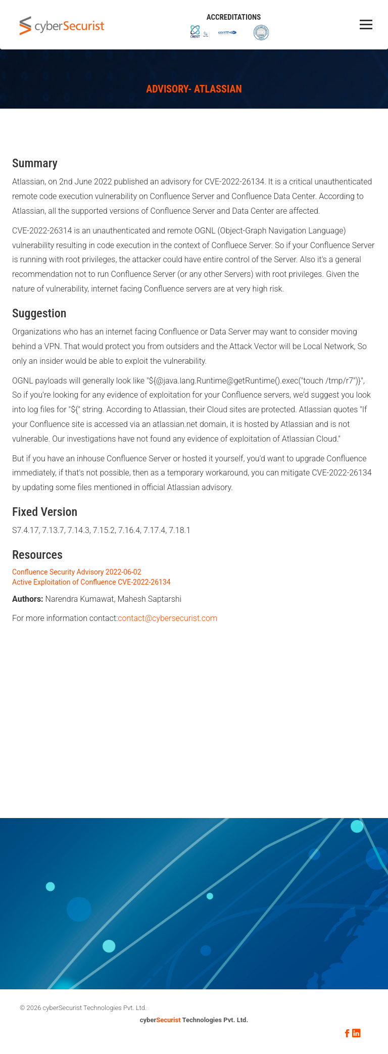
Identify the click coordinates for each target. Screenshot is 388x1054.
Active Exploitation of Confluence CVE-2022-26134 (91, 582)
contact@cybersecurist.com (167, 618)
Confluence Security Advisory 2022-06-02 (76, 572)
